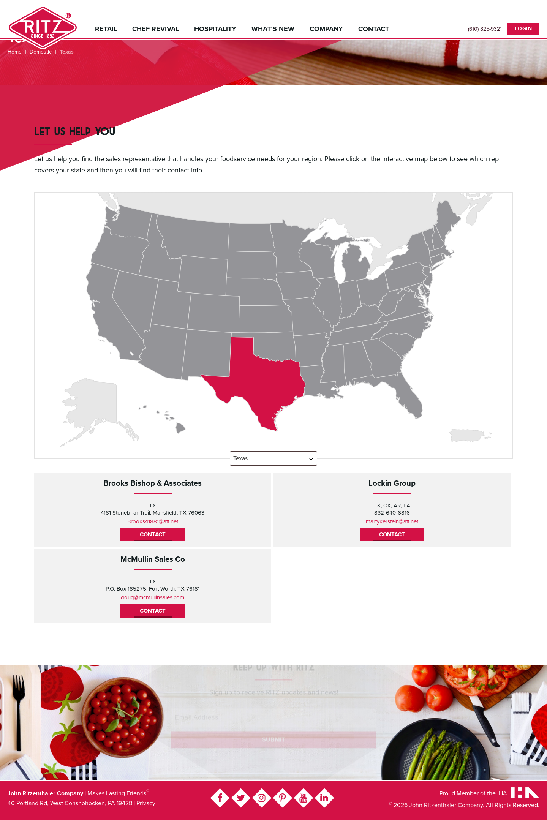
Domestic (41, 52)
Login (523, 28)
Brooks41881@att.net (152, 521)
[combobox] (273, 458)
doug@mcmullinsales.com (152, 597)
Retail (106, 29)
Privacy (145, 803)
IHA (502, 793)
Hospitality (215, 29)
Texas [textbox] (240, 458)
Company (326, 29)
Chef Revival (155, 29)
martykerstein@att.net (392, 521)
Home (15, 52)
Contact (373, 29)
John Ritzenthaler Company (43, 27)
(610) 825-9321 (485, 29)
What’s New (272, 29)
